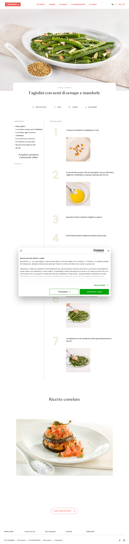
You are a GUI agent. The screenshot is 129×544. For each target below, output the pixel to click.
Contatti (69, 532)
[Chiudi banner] (108, 251)
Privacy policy (47, 540)
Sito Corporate (50, 532)
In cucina (93, 4)
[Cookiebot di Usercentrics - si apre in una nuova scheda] (95, 250)
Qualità (52, 4)
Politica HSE (90, 532)
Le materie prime (78, 4)
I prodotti (63, 4)
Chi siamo (40, 4)
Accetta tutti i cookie (94, 292)
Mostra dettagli (99, 285)
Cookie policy (58, 540)
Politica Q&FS (9, 532)
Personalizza (64, 292)
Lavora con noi (30, 532)
